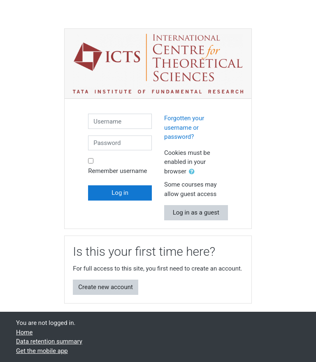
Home (24, 332)
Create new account (105, 287)
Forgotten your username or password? (184, 127)
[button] (193, 172)
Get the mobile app (42, 351)
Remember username (117, 171)
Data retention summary (49, 341)
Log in (120, 192)
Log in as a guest (196, 212)
